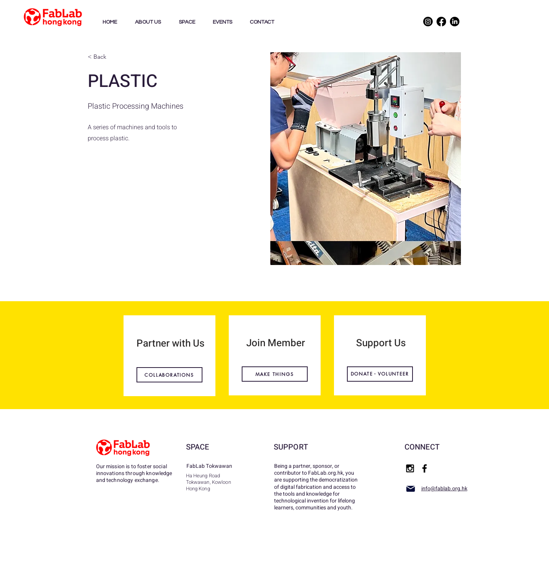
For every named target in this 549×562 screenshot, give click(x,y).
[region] (169, 355)
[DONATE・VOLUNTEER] (380, 374)
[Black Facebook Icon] (424, 468)
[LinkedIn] (454, 21)
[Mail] (411, 489)
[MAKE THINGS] (275, 374)
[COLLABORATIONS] (169, 374)
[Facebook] (441, 21)
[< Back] (113, 56)
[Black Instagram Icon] (410, 468)
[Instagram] (428, 21)
